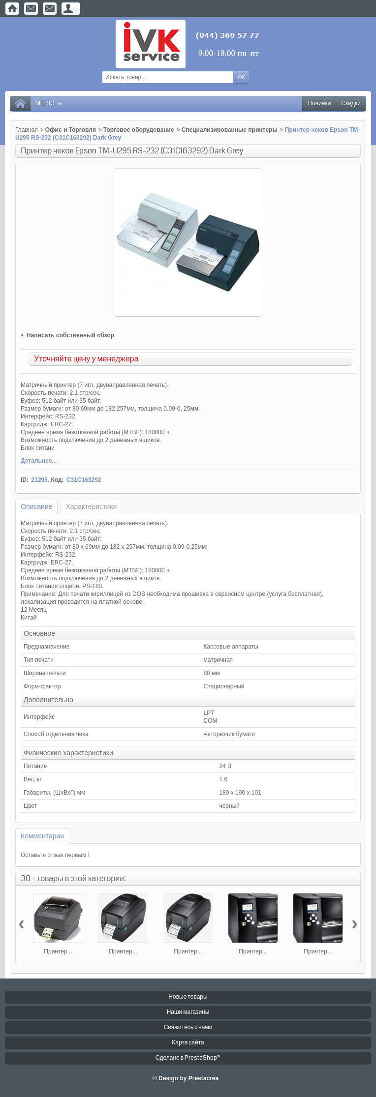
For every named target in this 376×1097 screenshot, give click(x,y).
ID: (25, 479)
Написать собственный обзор (70, 335)
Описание (36, 506)
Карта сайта (188, 1042)
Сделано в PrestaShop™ (188, 1058)
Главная (26, 129)
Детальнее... (39, 460)
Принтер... (58, 951)
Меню (49, 103)
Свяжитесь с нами (188, 1027)
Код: (57, 479)
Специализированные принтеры (230, 129)
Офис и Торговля (70, 129)
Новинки (319, 103)
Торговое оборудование (138, 129)
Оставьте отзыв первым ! (55, 855)
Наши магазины (188, 1012)
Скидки (351, 103)
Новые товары (187, 997)
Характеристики (91, 506)
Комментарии (42, 836)
